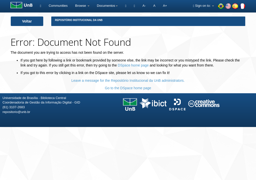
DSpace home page (133, 65)
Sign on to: (203, 6)
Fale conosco (226, 134)
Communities (58, 6)
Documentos (107, 6)
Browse (82, 6)
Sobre (248, 134)
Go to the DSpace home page (128, 88)
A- (144, 6)
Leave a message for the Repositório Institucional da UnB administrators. (128, 80)
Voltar (27, 21)
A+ (165, 6)
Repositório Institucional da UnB (79, 20)
